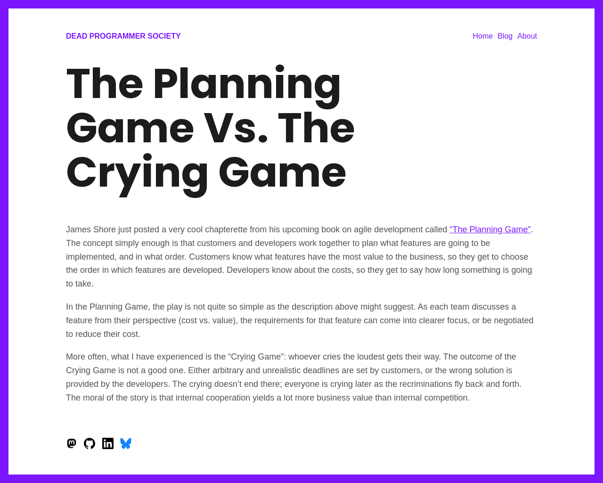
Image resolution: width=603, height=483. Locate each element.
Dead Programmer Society (123, 36)
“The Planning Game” (489, 229)
